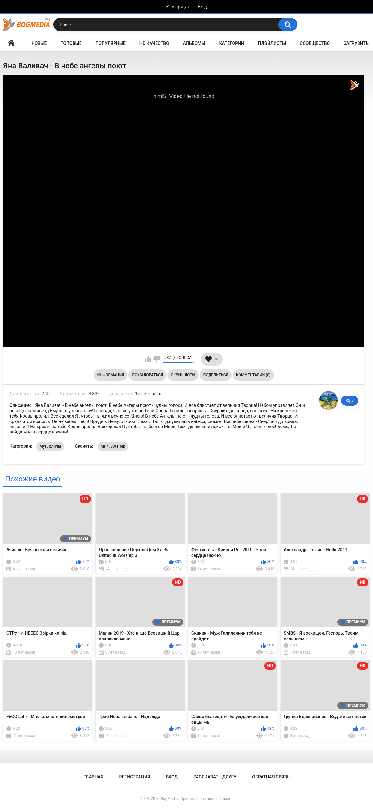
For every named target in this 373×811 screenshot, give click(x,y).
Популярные (111, 43)
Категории (231, 43)
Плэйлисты (272, 43)
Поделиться (215, 375)
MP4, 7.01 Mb (113, 446)
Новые (39, 43)
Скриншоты (183, 375)
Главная (11, 43)
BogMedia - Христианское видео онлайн (196, 798)
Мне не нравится (156, 359)
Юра (349, 400)
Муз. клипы (50, 446)
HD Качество (154, 43)
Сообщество (315, 43)
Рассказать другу (214, 776)
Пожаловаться (147, 375)
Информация (110, 375)
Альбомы (194, 43)
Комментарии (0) (253, 375)
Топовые (71, 43)
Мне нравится (148, 359)
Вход (202, 6)
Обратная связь (270, 776)
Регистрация (177, 6)
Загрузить (356, 43)
